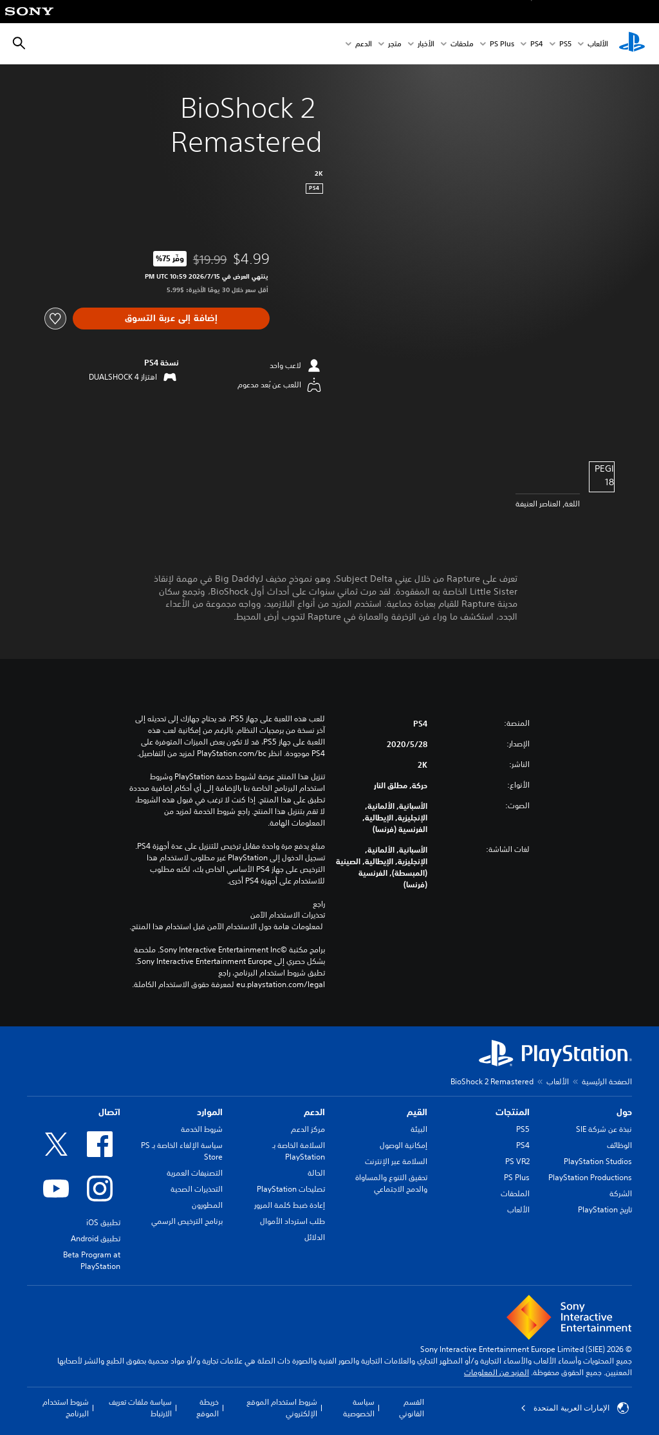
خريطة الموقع (207, 1407)
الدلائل (314, 1237)
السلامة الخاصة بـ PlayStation (298, 1151)
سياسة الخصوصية (359, 1407)
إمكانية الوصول (403, 1145)
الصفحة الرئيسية (607, 1081)
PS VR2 (517, 1161)
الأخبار (426, 44)
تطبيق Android (95, 1238)
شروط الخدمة (202, 1129)
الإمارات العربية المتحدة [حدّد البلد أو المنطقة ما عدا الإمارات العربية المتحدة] (574, 1408)
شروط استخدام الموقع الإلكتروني (281, 1407)
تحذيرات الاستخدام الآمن (287, 915)
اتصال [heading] (109, 1112)
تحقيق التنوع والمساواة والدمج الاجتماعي (391, 1183)
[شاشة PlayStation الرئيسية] (632, 43)
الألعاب (598, 44)
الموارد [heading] (210, 1112)
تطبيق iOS (103, 1222)
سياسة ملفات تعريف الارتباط (140, 1407)
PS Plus (502, 44)
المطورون (207, 1204)
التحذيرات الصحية (197, 1188)
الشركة (620, 1193)
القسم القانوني (411, 1407)
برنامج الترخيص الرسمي (187, 1221)
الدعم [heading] (314, 1112)
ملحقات (462, 44)
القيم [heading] (417, 1112)
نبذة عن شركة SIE (604, 1129)
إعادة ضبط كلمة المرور (289, 1204)
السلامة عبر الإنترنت (396, 1161)
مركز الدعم (308, 1129)
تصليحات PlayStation (291, 1188)
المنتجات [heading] (513, 1112)
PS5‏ (565, 44)
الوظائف (619, 1145)
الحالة (316, 1172)
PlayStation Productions (590, 1177)
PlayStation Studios (598, 1161)
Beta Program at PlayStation (91, 1260)
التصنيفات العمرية (195, 1172)
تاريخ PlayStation (605, 1209)
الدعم (363, 44)
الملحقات (515, 1193)
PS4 (536, 44)
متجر (395, 44)
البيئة (419, 1129)
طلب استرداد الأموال (292, 1221)
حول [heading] (624, 1112)
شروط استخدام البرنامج (65, 1407)
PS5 (523, 1129)
